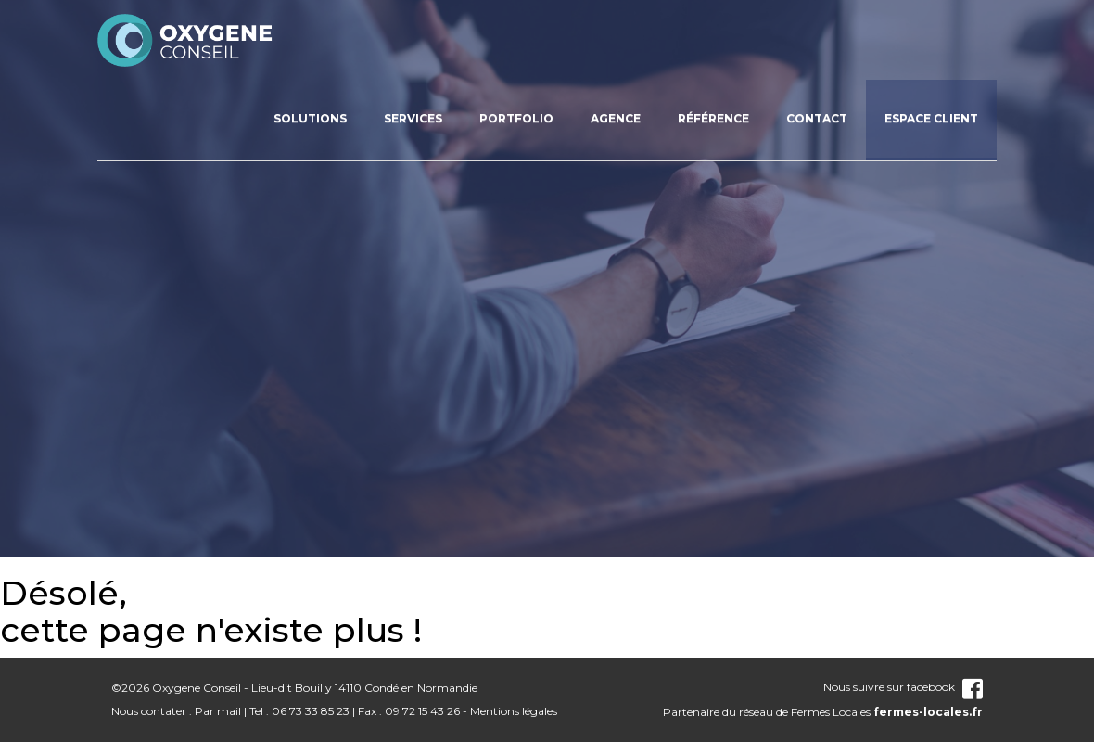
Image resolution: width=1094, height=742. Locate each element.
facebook (945, 687)
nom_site (185, 40)
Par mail (218, 711)
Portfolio (516, 118)
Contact (816, 118)
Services (413, 118)
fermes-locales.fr (928, 712)
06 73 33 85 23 (311, 711)
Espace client (931, 118)
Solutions (310, 118)
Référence (713, 118)
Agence (616, 118)
